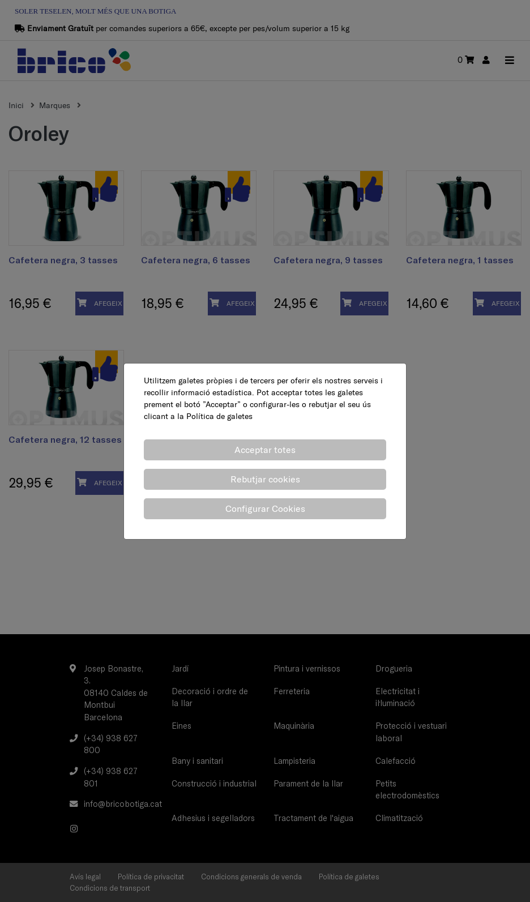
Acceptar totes (265, 449)
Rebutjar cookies (265, 479)
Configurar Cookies (265, 508)
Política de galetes (219, 416)
